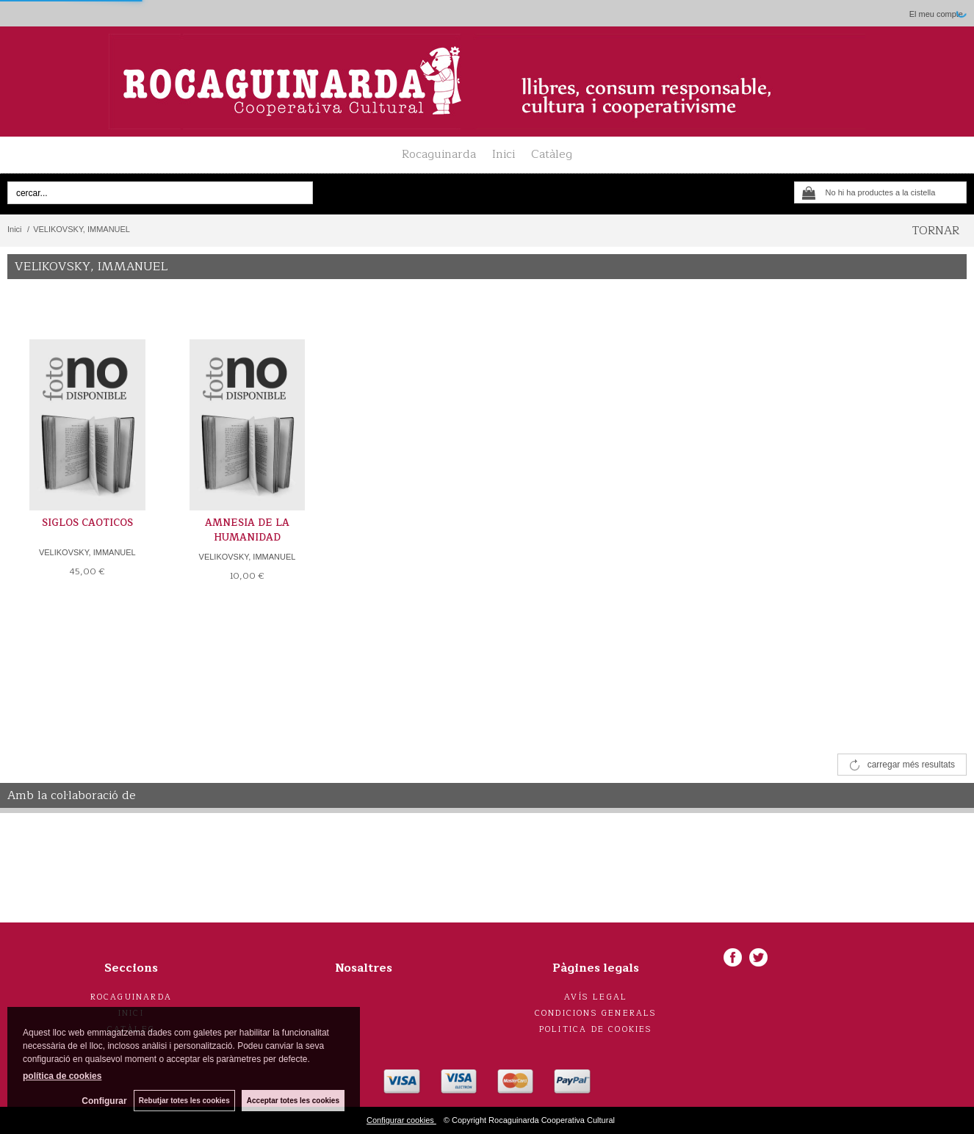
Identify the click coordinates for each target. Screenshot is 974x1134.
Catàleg (551, 154)
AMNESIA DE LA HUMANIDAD (247, 530)
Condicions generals (596, 1013)
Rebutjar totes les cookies (183, 1101)
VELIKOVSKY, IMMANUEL (87, 552)
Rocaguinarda (439, 154)
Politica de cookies (596, 1029)
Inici (503, 154)
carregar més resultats (911, 764)
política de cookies (62, 1076)
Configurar (103, 1101)
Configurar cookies (401, 1120)
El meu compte (936, 14)
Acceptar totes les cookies (293, 1101)
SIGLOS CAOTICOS (87, 523)
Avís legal (595, 997)
